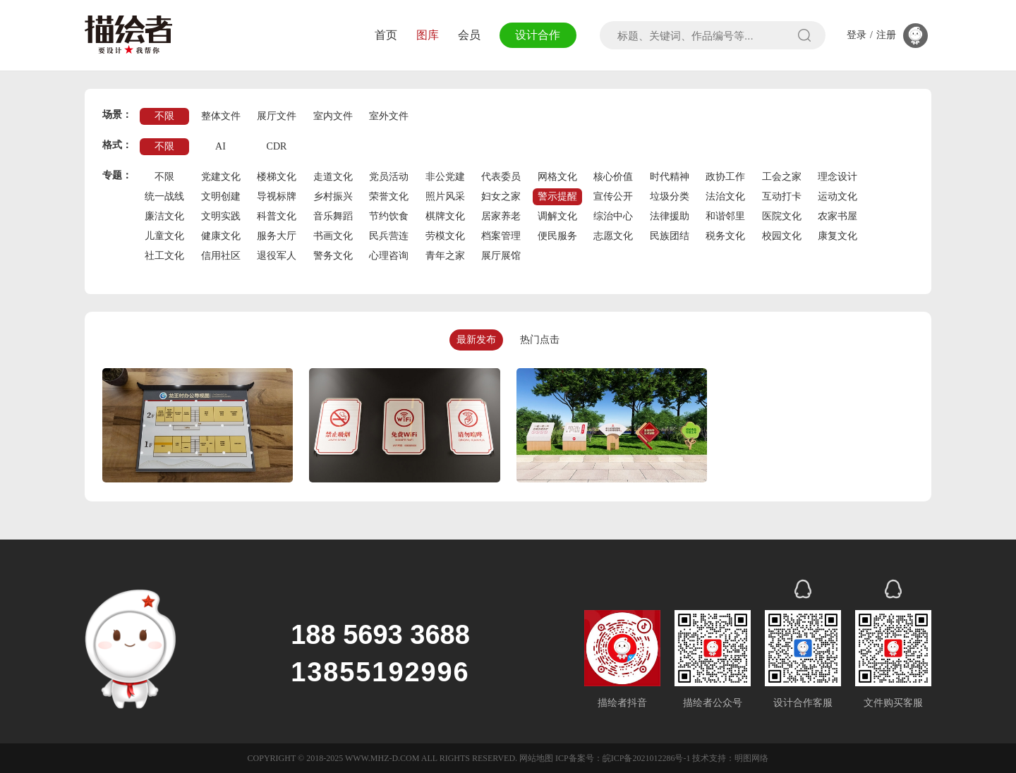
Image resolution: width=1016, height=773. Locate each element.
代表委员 (501, 176)
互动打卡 (782, 196)
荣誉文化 (389, 196)
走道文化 (333, 176)
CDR (277, 146)
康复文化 (837, 236)
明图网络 (751, 758)
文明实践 (221, 216)
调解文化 (557, 216)
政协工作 (725, 176)
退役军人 (276, 255)
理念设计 (837, 176)
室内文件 (333, 116)
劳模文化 (445, 236)
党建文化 (221, 176)
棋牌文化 (445, 216)
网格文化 (557, 176)
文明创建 (221, 196)
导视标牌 (276, 196)
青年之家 (445, 255)
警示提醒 (557, 196)
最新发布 (476, 339)
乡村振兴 (333, 196)
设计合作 (537, 35)
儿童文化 (164, 236)
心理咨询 (389, 255)
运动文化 (837, 196)
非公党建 (445, 176)
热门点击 (540, 339)
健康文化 (221, 236)
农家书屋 (837, 216)
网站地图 (536, 758)
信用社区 (221, 255)
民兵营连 (389, 236)
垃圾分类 (669, 196)
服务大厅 (276, 236)
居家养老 (501, 216)
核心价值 (613, 176)
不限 (164, 116)
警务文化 (333, 255)
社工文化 (164, 255)
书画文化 (333, 236)
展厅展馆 (501, 255)
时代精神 (669, 176)
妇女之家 (501, 196)
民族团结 (669, 236)
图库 (427, 35)
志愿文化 (613, 236)
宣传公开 (613, 196)
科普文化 (276, 216)
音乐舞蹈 (333, 216)
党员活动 (389, 176)
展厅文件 (276, 116)
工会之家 (782, 176)
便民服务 (557, 236)
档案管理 (501, 236)
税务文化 (725, 236)
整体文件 (221, 116)
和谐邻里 (725, 216)
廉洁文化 (164, 216)
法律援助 (669, 216)
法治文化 (725, 196)
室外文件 (389, 116)
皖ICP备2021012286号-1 (647, 758)
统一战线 (164, 196)
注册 (886, 35)
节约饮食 (389, 216)
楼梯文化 (276, 176)
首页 (386, 35)
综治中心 (613, 216)
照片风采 (445, 196)
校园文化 (782, 236)
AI (220, 146)
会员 (469, 35)
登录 (856, 35)
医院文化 (782, 216)
